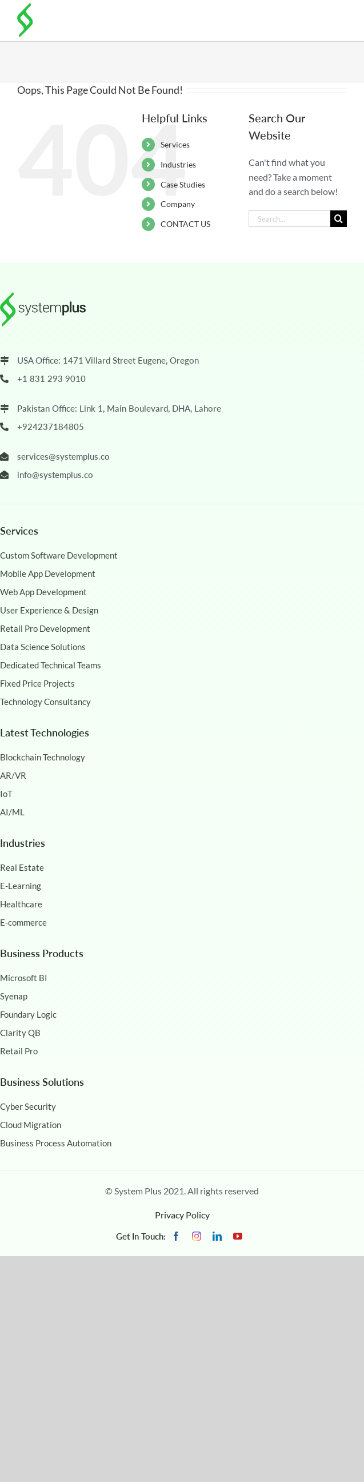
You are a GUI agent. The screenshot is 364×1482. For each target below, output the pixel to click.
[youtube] (237, 1236)
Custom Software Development (59, 555)
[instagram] (196, 1236)
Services (175, 144)
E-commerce (23, 922)
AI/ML (12, 812)
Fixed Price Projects (37, 683)
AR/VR (13, 775)
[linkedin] (217, 1236)
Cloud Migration (30, 1125)
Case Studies (183, 184)
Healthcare (21, 904)
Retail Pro (19, 1051)
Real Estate (22, 867)
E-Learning (20, 886)
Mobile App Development (47, 573)
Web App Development (43, 592)
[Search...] (289, 218)
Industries (178, 164)
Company (178, 204)
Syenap (13, 996)
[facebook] (176, 1236)
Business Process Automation (55, 1143)
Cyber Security (28, 1106)
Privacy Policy (182, 1214)
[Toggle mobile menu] (338, 18)
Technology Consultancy (45, 701)
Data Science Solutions (43, 647)
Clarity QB (20, 1032)
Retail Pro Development (45, 628)
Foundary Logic (28, 1014)
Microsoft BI (23, 978)
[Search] (338, 218)
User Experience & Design (49, 610)
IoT (6, 793)
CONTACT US (185, 224)
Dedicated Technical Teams (50, 665)
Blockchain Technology (42, 757)
